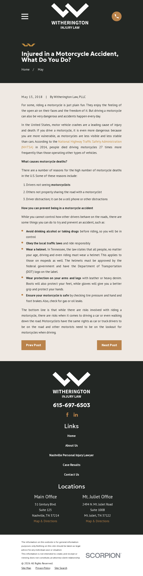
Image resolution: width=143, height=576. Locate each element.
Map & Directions (45, 521)
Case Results (71, 465)
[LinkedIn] (76, 414)
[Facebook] (67, 414)
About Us (71, 445)
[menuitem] (26, 568)
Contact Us (71, 474)
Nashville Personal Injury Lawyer (71, 455)
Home (71, 436)
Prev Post (33, 345)
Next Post (109, 345)
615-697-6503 (71, 405)
